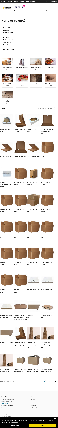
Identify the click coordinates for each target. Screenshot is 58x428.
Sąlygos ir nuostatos (6, 416)
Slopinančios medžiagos (22, 67)
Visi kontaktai (4, 403)
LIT (45, 1)
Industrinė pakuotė (37, 10)
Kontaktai (10, 1)
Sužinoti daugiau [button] (15, 425)
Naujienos (22, 1)
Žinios (2, 409)
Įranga (45, 10)
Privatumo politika (5, 414)
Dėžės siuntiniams (7, 67)
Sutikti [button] (42, 425)
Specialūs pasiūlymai (30, 1)
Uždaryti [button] (54, 418)
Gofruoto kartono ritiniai (50, 83)
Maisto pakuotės (15, 10)
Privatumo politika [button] (13, 422)
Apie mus (16, 1)
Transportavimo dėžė (36, 67)
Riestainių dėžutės (7, 83)
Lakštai (36, 83)
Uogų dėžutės (22, 83)
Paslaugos (3, 1)
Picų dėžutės (50, 67)
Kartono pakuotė (25, 10)
